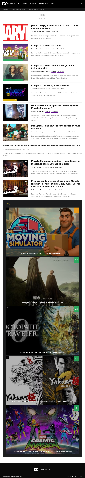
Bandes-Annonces (62, 132)
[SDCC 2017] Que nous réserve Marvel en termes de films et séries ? (55, 26)
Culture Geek (33, 4)
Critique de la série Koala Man (46, 45)
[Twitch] (75, 476)
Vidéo (52, 4)
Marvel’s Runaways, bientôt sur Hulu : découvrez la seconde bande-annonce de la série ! (55, 162)
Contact (42, 9)
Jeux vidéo (24, 4)
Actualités (47, 31)
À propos (6, 9)
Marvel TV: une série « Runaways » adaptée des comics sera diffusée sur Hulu (41, 146)
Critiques (53, 48)
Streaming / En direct (33, 9)
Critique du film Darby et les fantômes (50, 85)
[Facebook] (66, 476)
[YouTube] (73, 476)
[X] (68, 476)
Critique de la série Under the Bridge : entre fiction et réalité (52, 66)
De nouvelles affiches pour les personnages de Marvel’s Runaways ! (54, 106)
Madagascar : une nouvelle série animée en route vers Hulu (55, 127)
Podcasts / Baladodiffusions (18, 9)
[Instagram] (70, 476)
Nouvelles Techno (44, 4)
